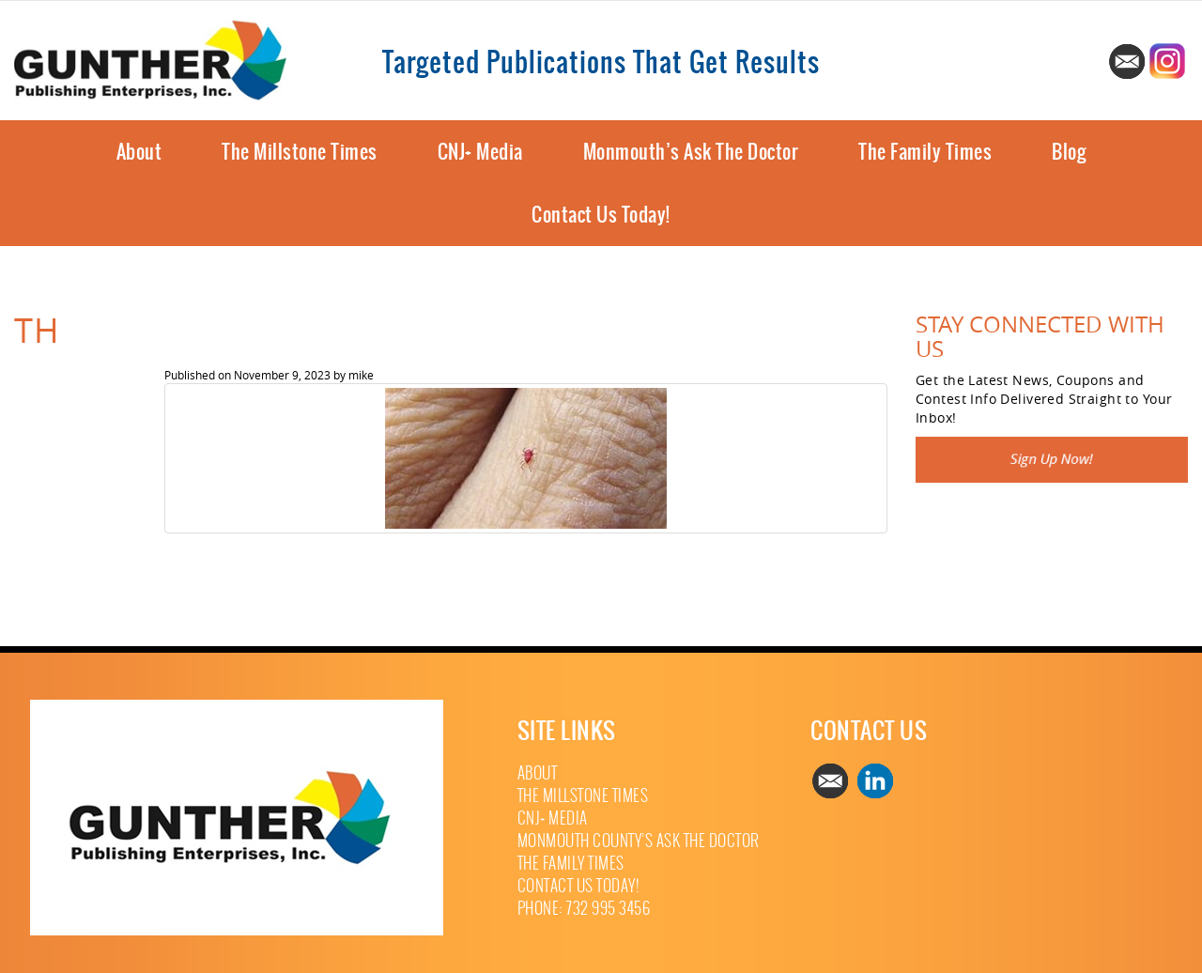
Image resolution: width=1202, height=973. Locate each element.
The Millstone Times (300, 151)
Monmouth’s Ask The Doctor (691, 151)
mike (361, 374)
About (139, 151)
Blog (1069, 151)
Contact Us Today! (601, 214)
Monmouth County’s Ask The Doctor (638, 841)
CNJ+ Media (480, 151)
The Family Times (925, 151)
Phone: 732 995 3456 (584, 908)
